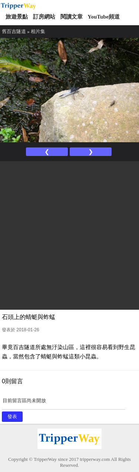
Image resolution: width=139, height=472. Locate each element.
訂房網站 (44, 17)
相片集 (38, 31)
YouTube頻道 (103, 17)
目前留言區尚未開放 (63, 403)
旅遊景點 (17, 17)
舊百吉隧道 (14, 31)
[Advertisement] (69, 234)
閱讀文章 (71, 17)
